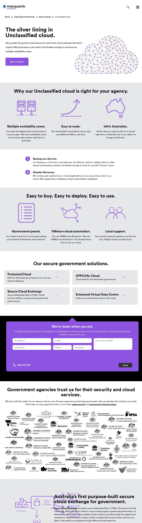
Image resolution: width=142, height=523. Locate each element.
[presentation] (34, 357)
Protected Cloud (19, 274)
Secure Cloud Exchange (24, 291)
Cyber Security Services (24, 17)
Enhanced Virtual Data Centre (97, 294)
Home (7, 17)
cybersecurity (78, 404)
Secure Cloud (45, 17)
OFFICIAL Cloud (87, 276)
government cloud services (103, 404)
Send (125, 365)
